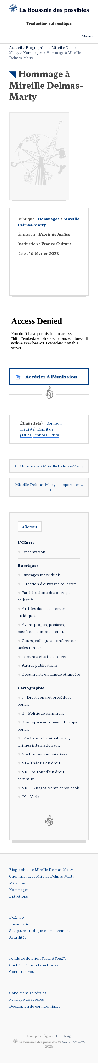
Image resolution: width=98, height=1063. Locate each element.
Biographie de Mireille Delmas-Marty (41, 869)
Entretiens (18, 896)
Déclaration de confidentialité (34, 1006)
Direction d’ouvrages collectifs (49, 583)
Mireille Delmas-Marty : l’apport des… (49, 487)
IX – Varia (30, 796)
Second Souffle (73, 1042)
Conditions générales (27, 992)
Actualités (17, 937)
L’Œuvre (26, 542)
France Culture (46, 434)
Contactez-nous (22, 971)
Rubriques (28, 565)
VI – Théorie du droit (41, 762)
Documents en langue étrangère (51, 674)
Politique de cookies (26, 999)
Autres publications (40, 665)
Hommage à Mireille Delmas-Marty (49, 466)
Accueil (15, 47)
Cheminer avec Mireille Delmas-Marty (41, 876)
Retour (29, 526)
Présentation (33, 551)
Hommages (33, 52)
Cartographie (31, 687)
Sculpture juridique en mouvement (39, 930)
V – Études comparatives (44, 753)
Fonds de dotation (37, 958)
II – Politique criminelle (43, 713)
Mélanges (17, 882)
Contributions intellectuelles (33, 965)
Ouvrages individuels (41, 574)
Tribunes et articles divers (45, 656)
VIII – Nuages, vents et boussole (51, 787)
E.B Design (64, 1036)
